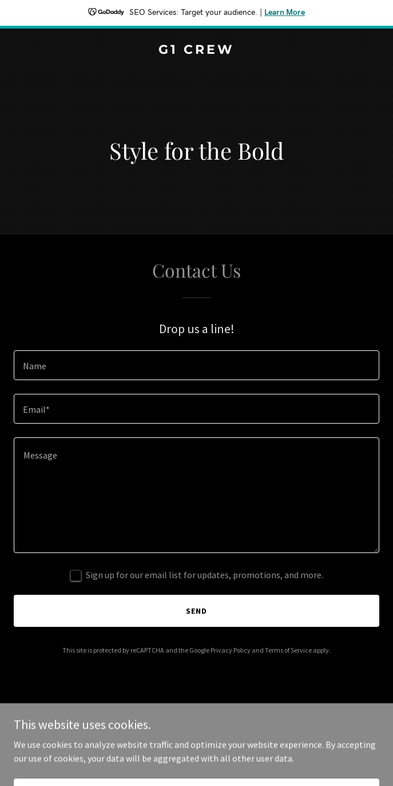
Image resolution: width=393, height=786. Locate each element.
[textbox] (196, 365)
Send (196, 611)
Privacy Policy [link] (231, 650)
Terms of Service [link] (288, 650)
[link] (196, 50)
